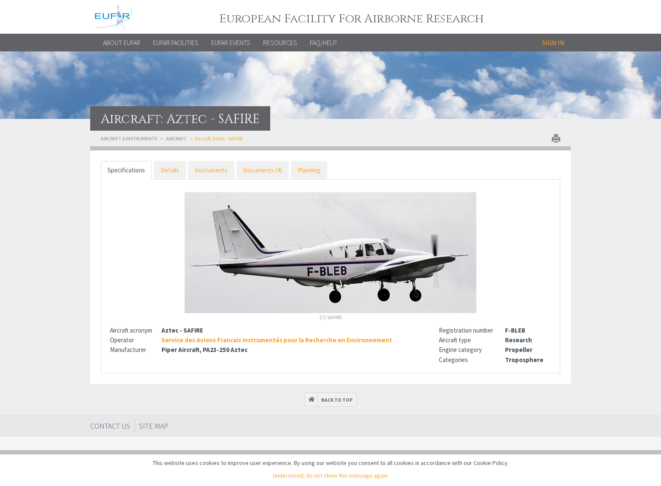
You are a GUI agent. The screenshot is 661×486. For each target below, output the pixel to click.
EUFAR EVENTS (230, 42)
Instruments (211, 170)
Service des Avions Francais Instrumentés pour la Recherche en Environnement (276, 340)
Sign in (553, 42)
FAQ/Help (323, 42)
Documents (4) (262, 170)
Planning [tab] (309, 170)
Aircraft (176, 138)
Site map (153, 426)
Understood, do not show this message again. (331, 475)
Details (170, 170)
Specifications (126, 170)
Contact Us (110, 426)
